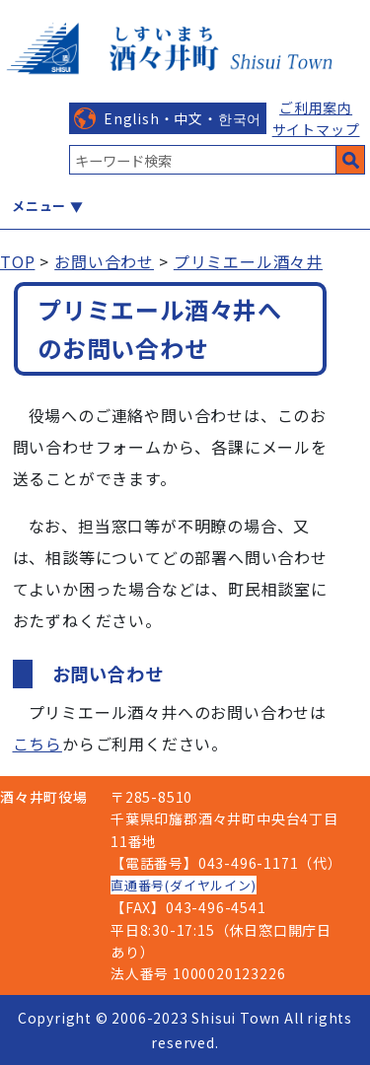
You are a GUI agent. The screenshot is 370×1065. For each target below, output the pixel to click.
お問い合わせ (104, 261)
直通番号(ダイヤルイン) (184, 885)
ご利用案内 (315, 107)
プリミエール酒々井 (248, 261)
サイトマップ (316, 129)
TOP (17, 261)
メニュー (39, 205)
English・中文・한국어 (182, 118)
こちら (37, 743)
